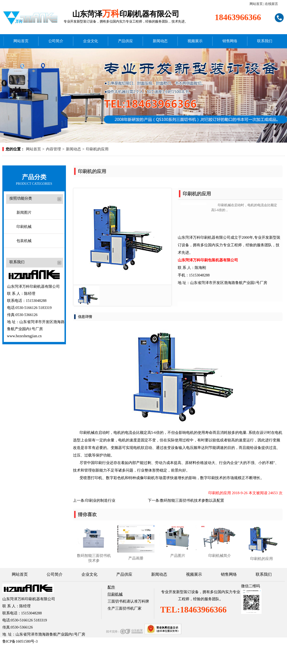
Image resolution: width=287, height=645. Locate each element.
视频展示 (191, 40)
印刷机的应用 (97, 149)
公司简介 (62, 40)
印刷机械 (24, 227)
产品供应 (126, 40)
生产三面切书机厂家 (124, 608)
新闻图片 (24, 212)
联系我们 (256, 40)
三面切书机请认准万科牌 (128, 601)
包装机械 (24, 241)
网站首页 (256, 4)
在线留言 (271, 4)
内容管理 (53, 149)
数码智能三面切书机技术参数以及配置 (192, 500)
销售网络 (223, 40)
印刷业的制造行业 (100, 500)
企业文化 (94, 40)
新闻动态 (159, 40)
